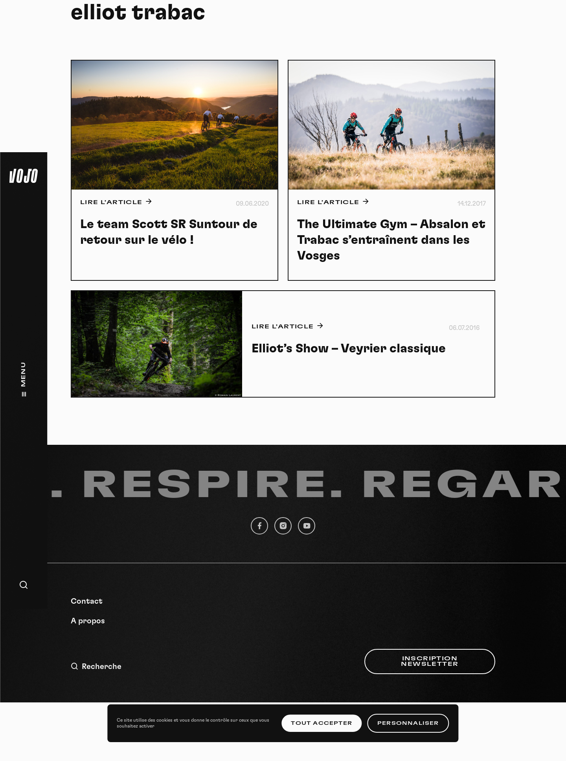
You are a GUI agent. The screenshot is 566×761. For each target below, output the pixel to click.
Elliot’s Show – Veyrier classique (349, 348)
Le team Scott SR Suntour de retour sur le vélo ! (168, 232)
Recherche (96, 666)
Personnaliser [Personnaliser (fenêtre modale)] (408, 723)
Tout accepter (321, 723)
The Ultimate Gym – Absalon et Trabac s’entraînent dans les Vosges (391, 240)
